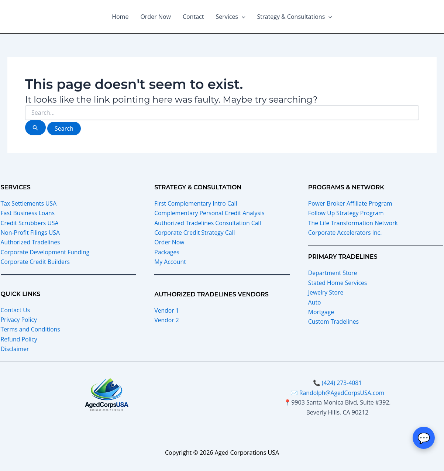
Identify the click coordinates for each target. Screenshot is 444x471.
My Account (170, 262)
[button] (241, 17)
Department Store (333, 273)
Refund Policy (19, 339)
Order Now (155, 17)
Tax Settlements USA (29, 203)
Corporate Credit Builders (36, 262)
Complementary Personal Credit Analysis (210, 213)
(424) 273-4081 (341, 383)
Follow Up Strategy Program (346, 213)
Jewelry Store (326, 292)
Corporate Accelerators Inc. (345, 232)
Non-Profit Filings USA (31, 232)
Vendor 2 (166, 320)
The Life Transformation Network (353, 223)
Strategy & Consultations (294, 17)
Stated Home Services (338, 283)
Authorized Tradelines (31, 242)
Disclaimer (15, 349)
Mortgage (321, 312)
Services (230, 17)
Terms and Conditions (31, 329)
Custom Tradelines (333, 321)
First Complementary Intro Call (196, 203)
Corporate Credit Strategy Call (195, 232)
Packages (167, 252)
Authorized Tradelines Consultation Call (208, 223)
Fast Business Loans (28, 213)
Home (120, 17)
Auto (314, 302)
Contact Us (16, 310)
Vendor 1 (166, 310)
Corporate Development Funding (46, 252)
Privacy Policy (19, 320)
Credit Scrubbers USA (30, 223)
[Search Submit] (35, 127)
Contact (193, 17)
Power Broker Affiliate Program (350, 203)
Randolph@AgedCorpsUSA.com (342, 393)
